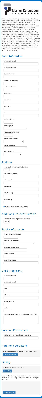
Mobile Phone (7, 93)
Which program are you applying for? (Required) (17, 335)
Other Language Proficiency (11, 132)
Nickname (6, 295)
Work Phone (7, 106)
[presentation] (16, 385)
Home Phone (7, 100)
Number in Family (9, 253)
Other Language (8, 126)
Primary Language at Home (11, 247)
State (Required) (8, 193)
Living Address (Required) (11, 173)
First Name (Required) (10, 61)
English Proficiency (9, 119)
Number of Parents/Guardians (12, 234)
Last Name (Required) (10, 67)
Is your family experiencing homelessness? (16, 167)
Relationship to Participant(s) (12, 241)
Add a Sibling (7, 371)
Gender (6, 308)
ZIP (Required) (8, 199)
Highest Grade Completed (11, 138)
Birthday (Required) (9, 74)
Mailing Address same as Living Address (16, 207)
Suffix (5, 288)
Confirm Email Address (10, 87)
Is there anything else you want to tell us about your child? (20, 314)
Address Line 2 (8, 180)
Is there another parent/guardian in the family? (17, 219)
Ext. (5, 113)
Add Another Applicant (10, 354)
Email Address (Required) (11, 80)
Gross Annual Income (10, 260)
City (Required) (8, 186)
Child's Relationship (9, 151)
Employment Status (9, 145)
